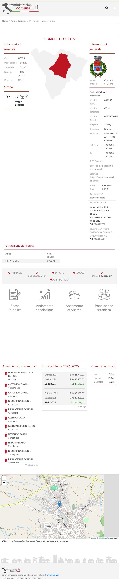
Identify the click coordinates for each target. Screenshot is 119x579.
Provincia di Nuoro (37, 21)
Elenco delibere (97, 197)
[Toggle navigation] (106, 8)
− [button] (4, 461)
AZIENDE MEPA (60, 279)
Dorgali (97, 378)
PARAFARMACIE (37, 276)
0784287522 (100, 224)
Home (5, 21)
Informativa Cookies (59, 560)
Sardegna (22, 21)
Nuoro (97, 374)
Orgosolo (98, 381)
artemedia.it (53, 553)
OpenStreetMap (104, 516)
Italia (13, 21)
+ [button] (4, 457)
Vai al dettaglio (31, 443)
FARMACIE (16, 272)
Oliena (52, 21)
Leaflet (93, 516)
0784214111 (100, 239)
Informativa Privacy (37, 560)
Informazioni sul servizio (14, 560)
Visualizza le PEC (107, 187)
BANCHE (59, 272)
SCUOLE (79, 272)
